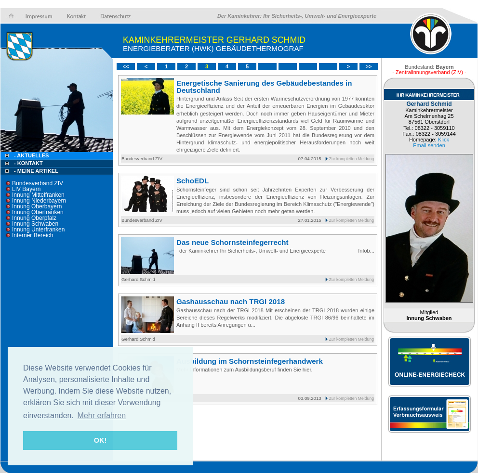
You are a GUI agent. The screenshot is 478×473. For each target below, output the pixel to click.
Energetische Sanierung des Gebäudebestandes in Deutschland (264, 86)
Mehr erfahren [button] (102, 415)
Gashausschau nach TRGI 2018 (230, 301)
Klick (443, 139)
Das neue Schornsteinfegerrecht (232, 242)
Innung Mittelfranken (38, 195)
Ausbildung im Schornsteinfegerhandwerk (249, 361)
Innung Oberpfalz (34, 218)
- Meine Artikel (36, 171)
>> (369, 66)
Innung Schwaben (35, 223)
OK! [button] (100, 440)
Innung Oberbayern (37, 206)
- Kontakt (28, 163)
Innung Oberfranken (38, 212)
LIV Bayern (26, 189)
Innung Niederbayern (39, 200)
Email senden (429, 145)
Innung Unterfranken (38, 229)
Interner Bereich (32, 235)
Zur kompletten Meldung (351, 158)
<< (126, 66)
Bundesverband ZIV (37, 183)
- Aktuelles (31, 155)
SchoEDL (192, 181)
